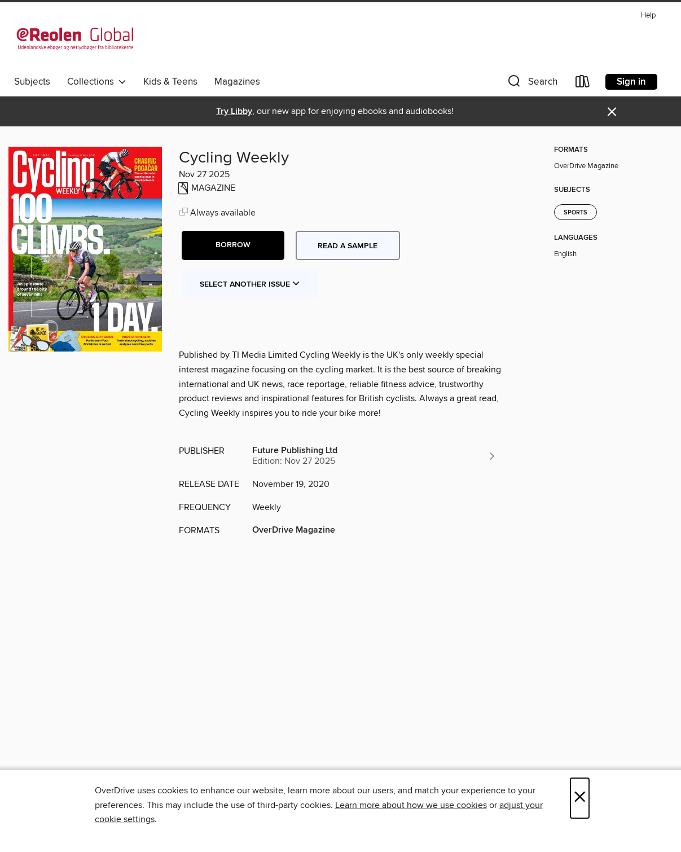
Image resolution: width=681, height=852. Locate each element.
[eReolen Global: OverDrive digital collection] (75, 39)
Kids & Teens (170, 82)
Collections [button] (96, 82)
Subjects (32, 82)
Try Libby (234, 111)
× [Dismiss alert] (612, 112)
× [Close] (580, 798)
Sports (575, 213)
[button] (531, 84)
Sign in (631, 82)
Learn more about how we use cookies (411, 805)
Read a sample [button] (347, 246)
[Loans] (583, 84)
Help (648, 15)
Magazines (237, 82)
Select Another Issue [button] (250, 284)
